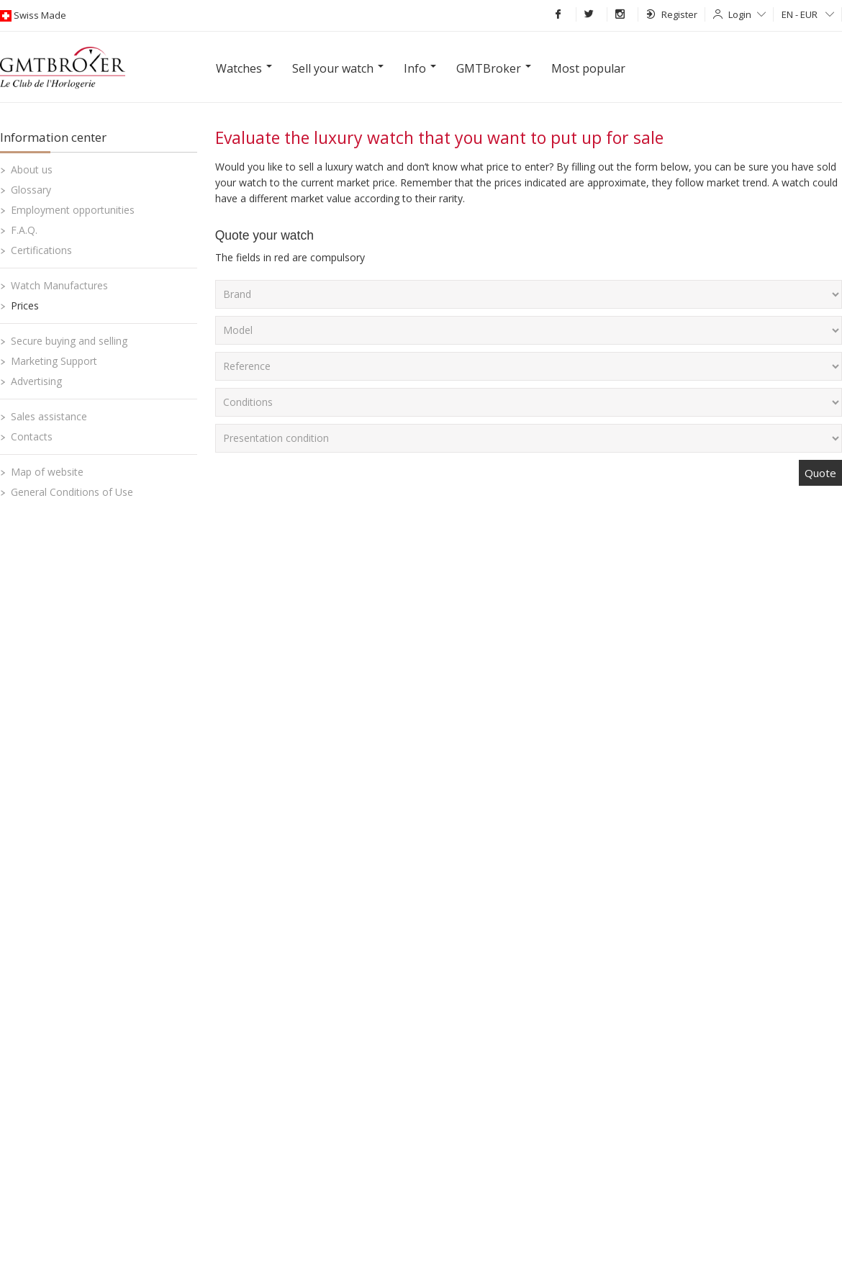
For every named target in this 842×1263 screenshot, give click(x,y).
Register (671, 14)
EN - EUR (808, 14)
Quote (820, 473)
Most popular (588, 68)
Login (747, 14)
